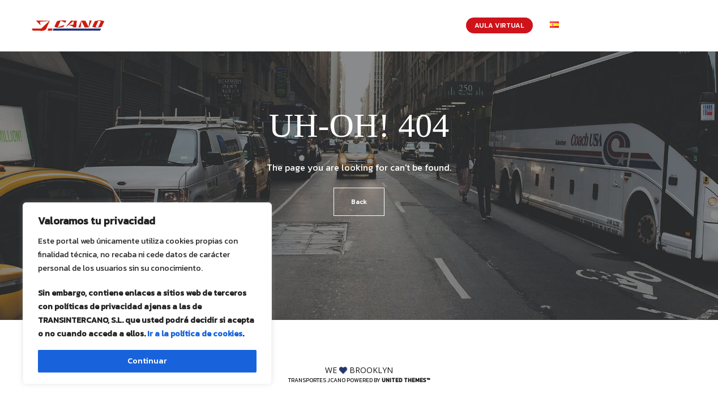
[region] (147, 293)
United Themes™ (406, 380)
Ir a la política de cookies (194, 334)
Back (359, 202)
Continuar (147, 361)
